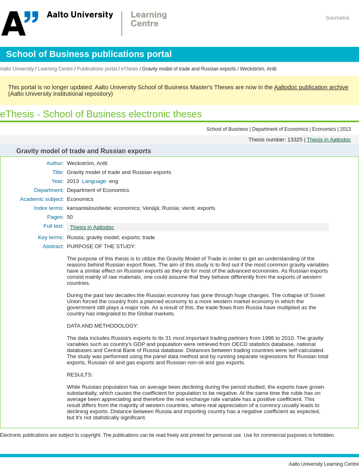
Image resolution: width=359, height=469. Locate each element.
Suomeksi (338, 18)
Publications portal (97, 69)
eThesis (129, 69)
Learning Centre (55, 69)
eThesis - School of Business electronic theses (101, 113)
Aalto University (17, 69)
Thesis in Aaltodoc (329, 140)
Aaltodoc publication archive (311, 87)
